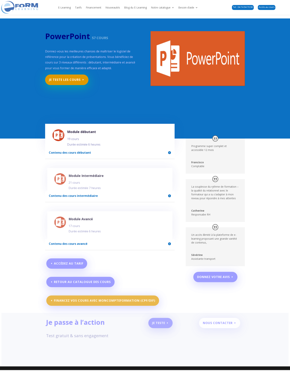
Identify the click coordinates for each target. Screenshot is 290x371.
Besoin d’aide (186, 7)
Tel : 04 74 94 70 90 (243, 7)
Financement (93, 7)
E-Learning (64, 7)
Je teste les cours (66, 78)
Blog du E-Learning (135, 7)
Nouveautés (112, 7)
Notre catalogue (161, 7)
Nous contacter (214, 325)
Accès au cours (266, 7)
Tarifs (78, 7)
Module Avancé (85, 222)
